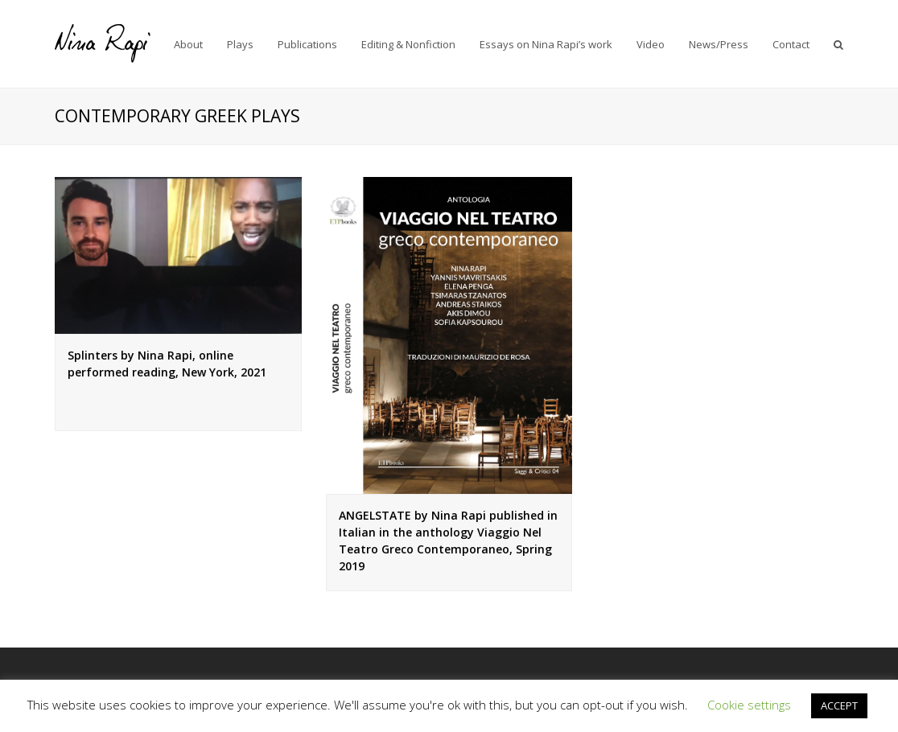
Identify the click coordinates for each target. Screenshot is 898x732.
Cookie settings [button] (749, 705)
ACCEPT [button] (839, 705)
